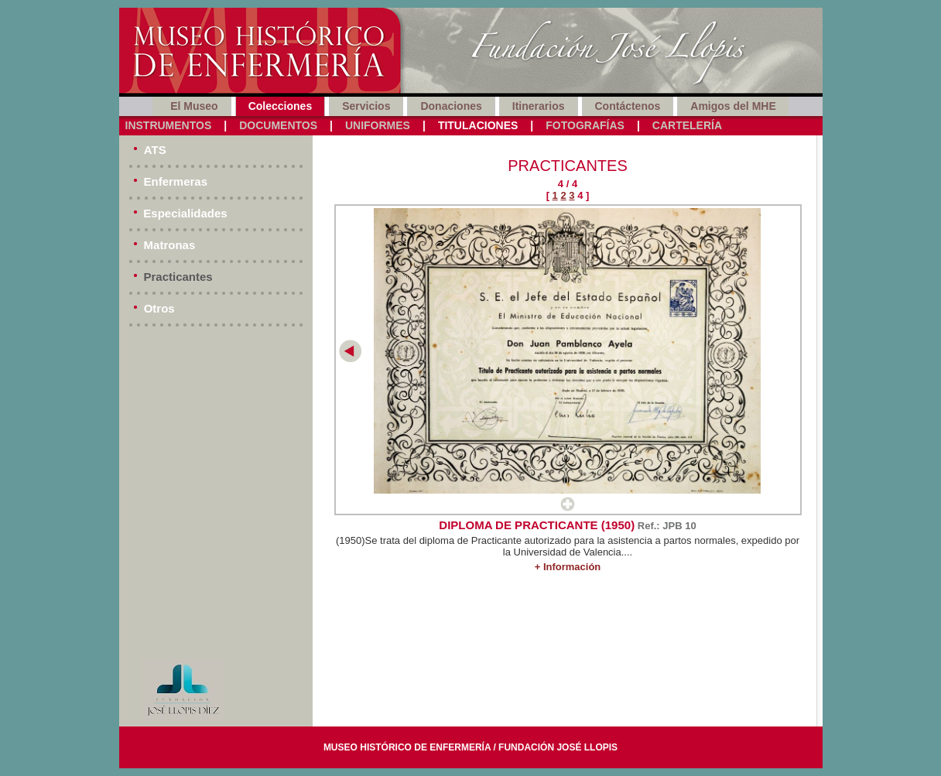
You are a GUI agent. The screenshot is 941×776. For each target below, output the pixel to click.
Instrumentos (168, 125)
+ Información (568, 567)
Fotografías (585, 125)
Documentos (278, 125)
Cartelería (687, 125)
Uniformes (377, 125)
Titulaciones (478, 125)
